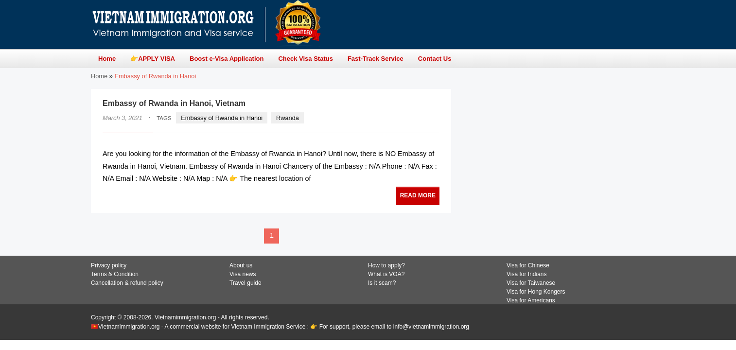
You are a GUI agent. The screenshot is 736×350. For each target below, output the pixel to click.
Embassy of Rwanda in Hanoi (222, 118)
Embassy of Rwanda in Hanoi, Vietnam (174, 103)
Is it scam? (382, 283)
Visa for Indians (527, 274)
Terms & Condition (115, 274)
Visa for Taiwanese (531, 283)
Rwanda (287, 118)
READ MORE (418, 195)
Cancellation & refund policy (127, 283)
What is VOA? (386, 274)
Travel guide (245, 283)
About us (240, 265)
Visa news (242, 274)
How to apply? (386, 265)
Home (99, 76)
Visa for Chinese (528, 265)
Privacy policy (108, 265)
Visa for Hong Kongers (536, 291)
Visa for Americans (531, 300)
